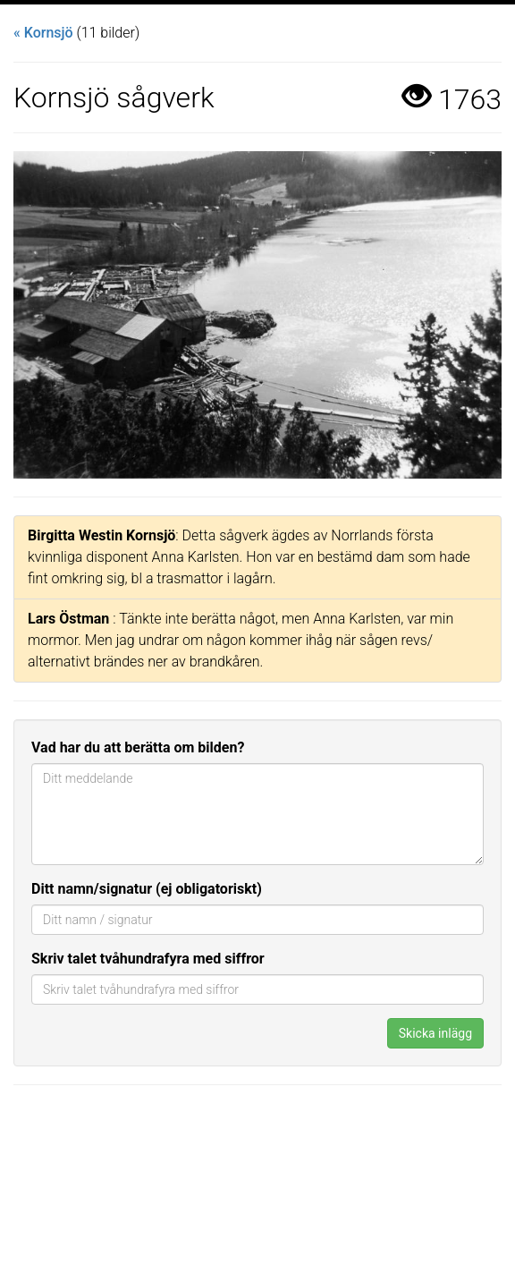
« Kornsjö (43, 32)
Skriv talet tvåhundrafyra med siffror (148, 958)
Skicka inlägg (435, 1033)
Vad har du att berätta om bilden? (137, 747)
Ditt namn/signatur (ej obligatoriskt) (146, 888)
